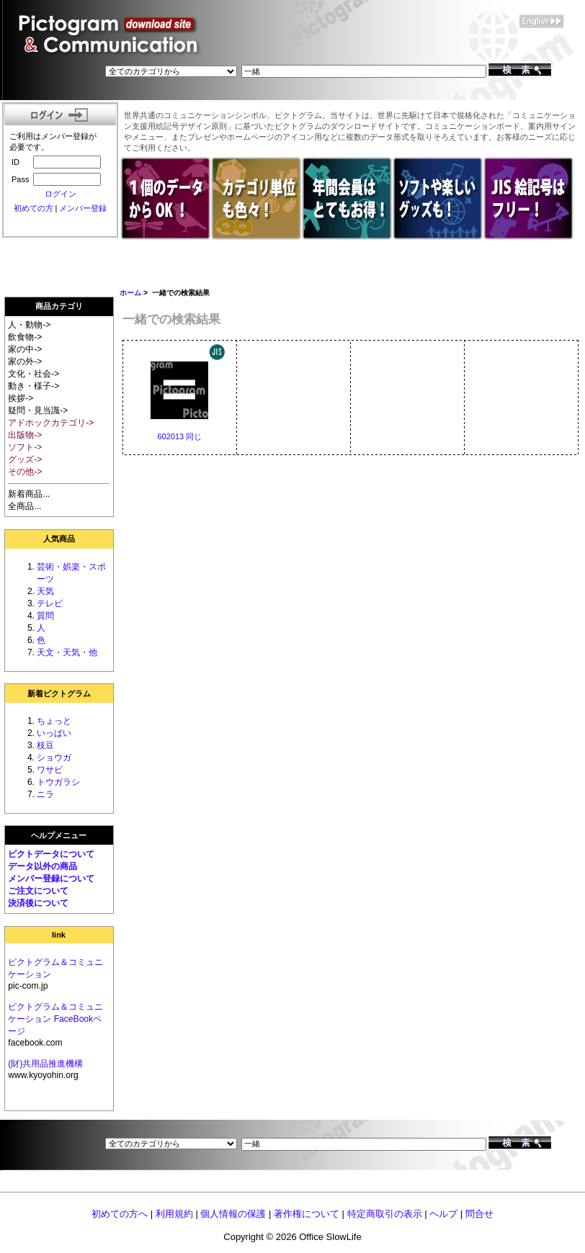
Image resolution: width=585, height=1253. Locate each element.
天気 (45, 591)
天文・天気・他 (67, 652)
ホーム (130, 293)
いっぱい (54, 733)
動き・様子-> (33, 386)
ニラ (45, 794)
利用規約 (174, 1213)
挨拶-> (20, 398)
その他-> (25, 472)
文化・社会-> (33, 374)
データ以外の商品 (42, 866)
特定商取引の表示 (384, 1213)
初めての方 (33, 208)
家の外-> (25, 361)
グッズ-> (25, 459)
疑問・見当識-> (38, 410)
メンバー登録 (83, 208)
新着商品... (29, 494)
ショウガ (54, 758)
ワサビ (50, 770)
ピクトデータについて (51, 854)
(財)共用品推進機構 (45, 1064)
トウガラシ (58, 782)
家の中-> (25, 349)
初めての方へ (119, 1213)
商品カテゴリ (59, 306)
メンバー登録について (51, 878)
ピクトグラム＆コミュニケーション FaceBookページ (55, 1019)
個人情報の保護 (233, 1213)
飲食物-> (25, 337)
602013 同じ (179, 436)
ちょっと (54, 721)
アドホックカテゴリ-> (51, 423)
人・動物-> (29, 325)
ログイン (60, 193)
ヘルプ (443, 1213)
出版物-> (25, 435)
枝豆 (45, 745)
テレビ (50, 603)
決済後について (38, 903)
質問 (45, 616)
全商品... (24, 506)
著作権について (306, 1213)
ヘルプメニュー (58, 835)
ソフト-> (25, 447)
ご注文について (38, 891)
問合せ (479, 1213)
